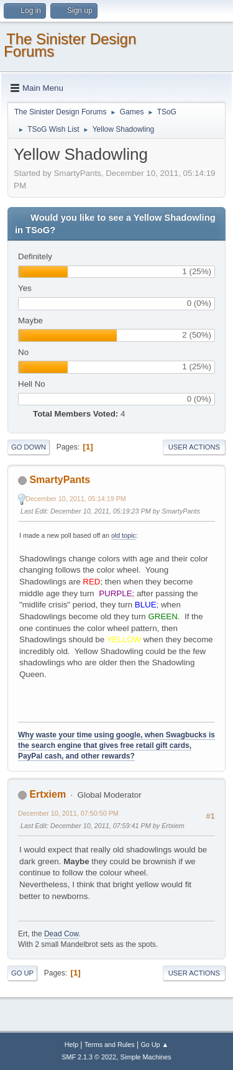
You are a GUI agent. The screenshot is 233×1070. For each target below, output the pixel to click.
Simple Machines (146, 1057)
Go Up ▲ (154, 1044)
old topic (123, 535)
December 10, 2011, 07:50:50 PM (68, 813)
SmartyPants (59, 479)
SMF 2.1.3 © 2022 (89, 1057)
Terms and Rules (110, 1044)
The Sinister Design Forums (70, 45)
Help (71, 1044)
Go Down (28, 447)
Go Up (22, 973)
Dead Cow (61, 933)
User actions (194, 447)
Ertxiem (47, 794)
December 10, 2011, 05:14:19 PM (75, 498)
